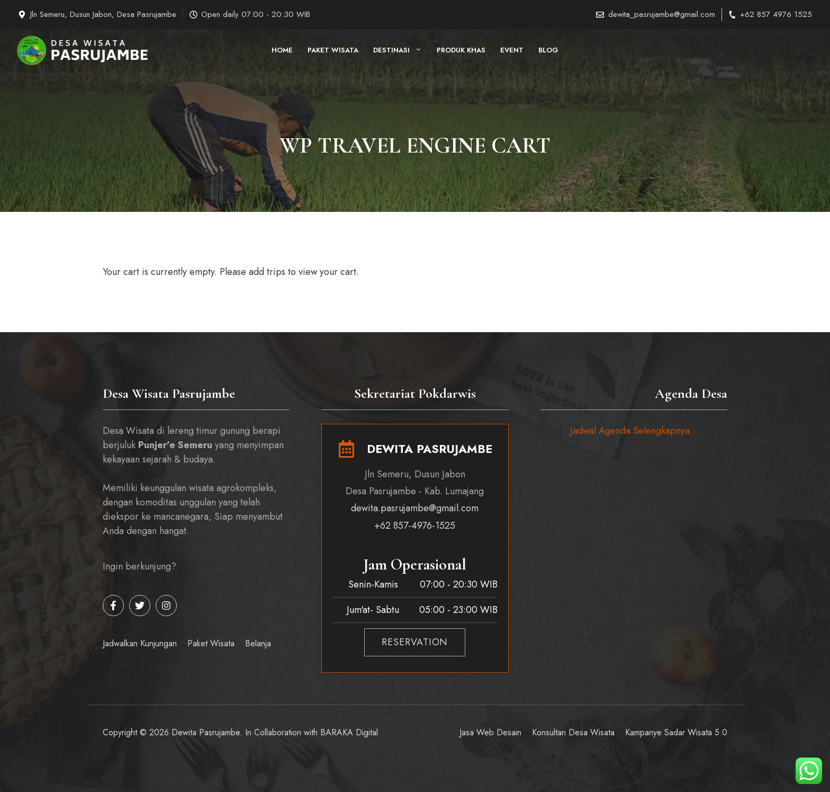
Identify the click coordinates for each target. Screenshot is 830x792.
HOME (282, 50)
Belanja (258, 643)
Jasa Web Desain (490, 732)
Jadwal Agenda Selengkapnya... (634, 431)
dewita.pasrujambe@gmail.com (415, 508)
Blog (548, 50)
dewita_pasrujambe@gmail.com (661, 14)
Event (512, 50)
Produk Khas (461, 50)
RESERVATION (415, 642)
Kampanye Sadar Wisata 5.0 (676, 732)
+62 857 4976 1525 (776, 14)
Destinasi (401, 50)
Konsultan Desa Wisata (573, 732)
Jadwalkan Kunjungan (140, 643)
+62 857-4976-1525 (414, 525)
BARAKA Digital (349, 732)
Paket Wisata (333, 50)
